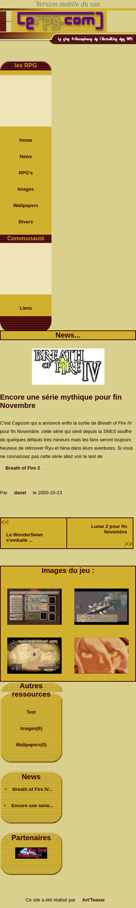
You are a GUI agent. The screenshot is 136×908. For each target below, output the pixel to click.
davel (20, 492)
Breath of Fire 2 (22, 468)
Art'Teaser (93, 900)
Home (25, 140)
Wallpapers (25, 205)
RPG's (26, 173)
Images (26, 189)
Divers (25, 221)
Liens (26, 308)
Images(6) (31, 728)
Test (31, 712)
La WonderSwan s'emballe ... (24, 537)
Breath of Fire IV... (32, 789)
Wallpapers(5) (31, 744)
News (26, 156)
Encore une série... (33, 805)
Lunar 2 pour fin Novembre (109, 529)
